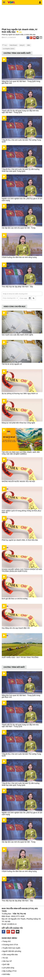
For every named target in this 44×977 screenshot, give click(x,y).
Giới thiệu (6, 974)
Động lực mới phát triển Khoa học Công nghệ (18, 423)
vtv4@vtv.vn (12, 924)
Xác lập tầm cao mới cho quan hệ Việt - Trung (18, 228)
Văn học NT (7, 961)
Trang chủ (7, 941)
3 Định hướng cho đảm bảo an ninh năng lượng (19, 257)
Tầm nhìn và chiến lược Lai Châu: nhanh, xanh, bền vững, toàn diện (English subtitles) (21, 453)
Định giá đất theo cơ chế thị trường (14, 599)
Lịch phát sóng (8, 968)
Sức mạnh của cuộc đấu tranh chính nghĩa (17, 335)
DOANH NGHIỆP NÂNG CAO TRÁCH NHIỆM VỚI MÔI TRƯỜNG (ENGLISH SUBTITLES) (22, 570)
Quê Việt (6, 964)
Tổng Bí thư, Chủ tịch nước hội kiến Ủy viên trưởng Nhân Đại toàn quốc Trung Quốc (20, 170)
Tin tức (5, 958)
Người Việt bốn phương (12, 951)
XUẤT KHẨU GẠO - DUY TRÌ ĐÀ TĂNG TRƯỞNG (20, 657)
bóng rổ (22, 45)
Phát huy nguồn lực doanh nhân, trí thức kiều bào (20, 540)
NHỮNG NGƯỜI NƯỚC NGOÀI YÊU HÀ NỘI (18, 481)
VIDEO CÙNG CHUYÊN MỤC (14, 306)
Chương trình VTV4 (10, 945)
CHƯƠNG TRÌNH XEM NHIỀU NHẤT (17, 53)
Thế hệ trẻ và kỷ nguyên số (12, 364)
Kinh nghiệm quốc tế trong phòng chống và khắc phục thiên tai (21, 511)
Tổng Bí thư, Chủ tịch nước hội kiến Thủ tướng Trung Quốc (21, 141)
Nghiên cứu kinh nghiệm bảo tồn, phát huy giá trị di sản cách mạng (22, 199)
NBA (28, 45)
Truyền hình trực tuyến (11, 948)
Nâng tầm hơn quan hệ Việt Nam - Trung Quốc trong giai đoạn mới (21, 82)
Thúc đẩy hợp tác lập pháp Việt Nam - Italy (17, 287)
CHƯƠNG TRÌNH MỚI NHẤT (14, 667)
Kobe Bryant (13, 45)
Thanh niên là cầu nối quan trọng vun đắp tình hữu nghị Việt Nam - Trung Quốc (20, 111)
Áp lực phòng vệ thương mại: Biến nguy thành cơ (20, 393)
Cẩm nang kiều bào (10, 954)
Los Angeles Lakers (8, 48)
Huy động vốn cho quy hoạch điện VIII (16, 628)
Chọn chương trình (9, 298)
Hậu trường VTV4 (9, 971)
